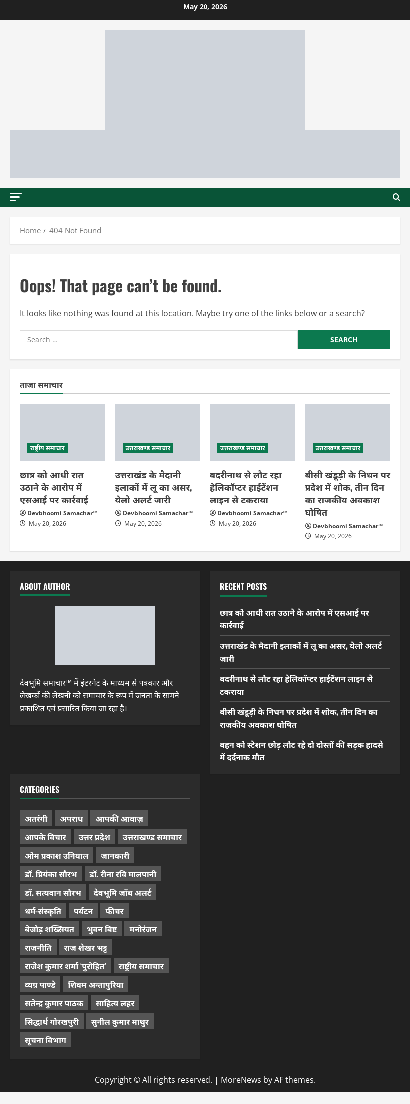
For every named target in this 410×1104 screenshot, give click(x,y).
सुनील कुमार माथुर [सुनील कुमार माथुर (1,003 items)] (120, 1021)
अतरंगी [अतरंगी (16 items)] (36, 818)
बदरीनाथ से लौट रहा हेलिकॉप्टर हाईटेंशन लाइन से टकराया (246, 487)
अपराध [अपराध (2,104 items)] (71, 818)
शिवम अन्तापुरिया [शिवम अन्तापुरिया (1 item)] (95, 984)
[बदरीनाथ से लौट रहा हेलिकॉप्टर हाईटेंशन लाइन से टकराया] (252, 432)
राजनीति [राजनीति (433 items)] (38, 947)
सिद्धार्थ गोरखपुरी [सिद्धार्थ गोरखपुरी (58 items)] (52, 1021)
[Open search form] (396, 197)
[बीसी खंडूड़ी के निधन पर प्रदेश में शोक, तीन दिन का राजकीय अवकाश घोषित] (348, 432)
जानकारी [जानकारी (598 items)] (115, 855)
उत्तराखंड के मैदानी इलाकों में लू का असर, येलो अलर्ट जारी (153, 487)
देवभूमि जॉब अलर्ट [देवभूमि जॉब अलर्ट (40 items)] (123, 892)
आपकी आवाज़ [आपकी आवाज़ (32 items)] (119, 818)
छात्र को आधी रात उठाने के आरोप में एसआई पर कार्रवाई (54, 487)
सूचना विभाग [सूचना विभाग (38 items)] (45, 1040)
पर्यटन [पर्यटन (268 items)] (83, 911)
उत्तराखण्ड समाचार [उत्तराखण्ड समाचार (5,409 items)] (152, 837)
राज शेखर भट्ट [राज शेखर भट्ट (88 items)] (85, 947)
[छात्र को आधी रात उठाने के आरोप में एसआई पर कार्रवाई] (62, 432)
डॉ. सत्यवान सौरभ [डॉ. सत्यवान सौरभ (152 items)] (53, 892)
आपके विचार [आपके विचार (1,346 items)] (45, 837)
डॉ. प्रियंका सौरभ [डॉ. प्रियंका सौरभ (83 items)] (51, 874)
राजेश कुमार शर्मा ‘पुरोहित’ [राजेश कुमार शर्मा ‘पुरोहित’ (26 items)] (65, 966)
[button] (16, 196)
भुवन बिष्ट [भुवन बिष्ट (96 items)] (102, 929)
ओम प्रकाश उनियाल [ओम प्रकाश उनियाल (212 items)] (56, 855)
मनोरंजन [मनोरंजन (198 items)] (142, 929)
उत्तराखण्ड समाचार (148, 448)
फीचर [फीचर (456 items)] (114, 911)
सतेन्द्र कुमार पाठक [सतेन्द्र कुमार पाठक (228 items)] (54, 1003)
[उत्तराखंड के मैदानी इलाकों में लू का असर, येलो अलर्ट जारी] (158, 432)
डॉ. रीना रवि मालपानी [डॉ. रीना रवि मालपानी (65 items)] (123, 874)
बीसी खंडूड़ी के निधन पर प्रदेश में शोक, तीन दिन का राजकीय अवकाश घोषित (347, 493)
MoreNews (241, 1079)
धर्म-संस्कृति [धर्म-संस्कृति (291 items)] (43, 911)
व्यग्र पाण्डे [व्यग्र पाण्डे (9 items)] (40, 984)
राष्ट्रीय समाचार (47, 448)
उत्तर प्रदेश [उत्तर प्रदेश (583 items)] (94, 837)
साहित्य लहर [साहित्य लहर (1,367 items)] (115, 1003)
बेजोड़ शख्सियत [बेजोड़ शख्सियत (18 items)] (49, 929)
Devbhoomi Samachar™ (62, 513)
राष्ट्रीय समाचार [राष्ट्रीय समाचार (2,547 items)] (141, 966)
